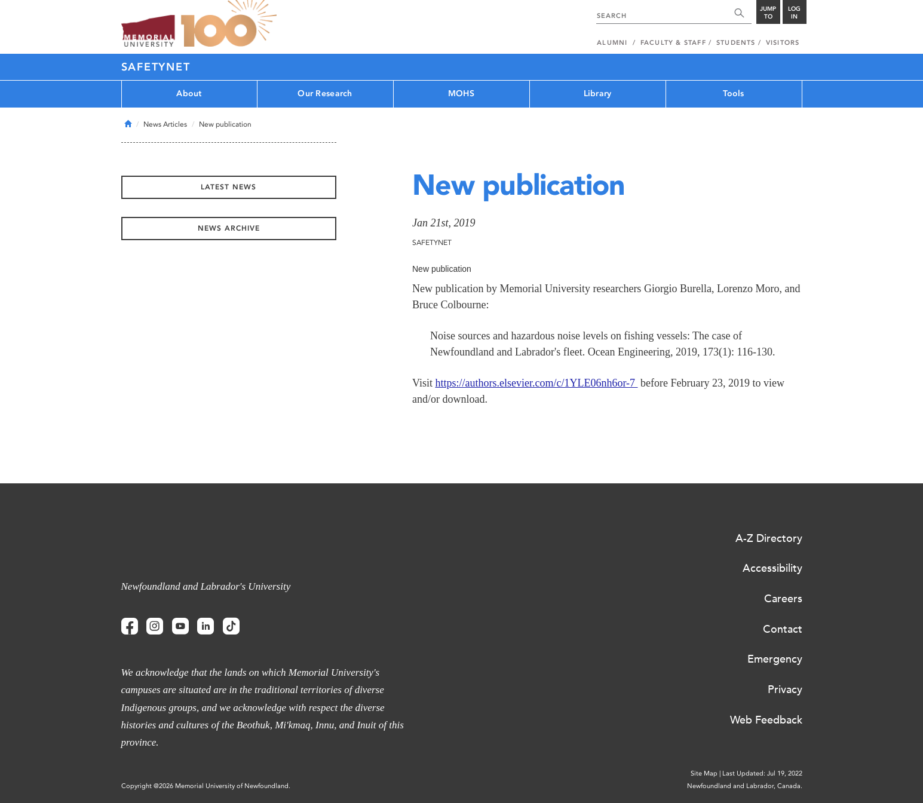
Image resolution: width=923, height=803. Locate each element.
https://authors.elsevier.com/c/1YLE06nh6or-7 (536, 383)
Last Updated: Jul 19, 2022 (762, 773)
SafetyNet (156, 66)
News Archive (229, 228)
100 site (229, 24)
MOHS (461, 93)
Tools (733, 93)
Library (598, 93)
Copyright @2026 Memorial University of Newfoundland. (205, 786)
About (188, 93)
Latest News (228, 187)
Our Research (325, 93)
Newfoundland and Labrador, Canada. (744, 786)
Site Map (704, 773)
